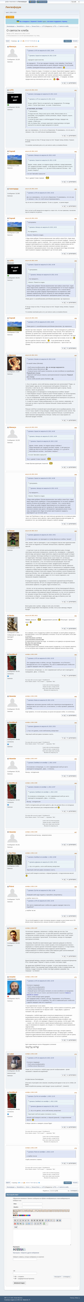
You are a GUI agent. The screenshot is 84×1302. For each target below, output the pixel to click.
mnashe (12, 977)
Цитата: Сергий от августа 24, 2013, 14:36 (41, 264)
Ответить (68, 41)
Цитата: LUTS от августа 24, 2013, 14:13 (42, 99)
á (13, 1217)
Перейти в (46, 1190)
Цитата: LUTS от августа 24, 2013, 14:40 (41, 322)
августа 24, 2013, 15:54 (31, 474)
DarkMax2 (13, 654)
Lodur (11, 1054)
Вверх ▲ (77, 1297)
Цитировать (71, 83)
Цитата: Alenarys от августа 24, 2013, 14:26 (41, 155)
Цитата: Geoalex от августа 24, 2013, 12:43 (41, 359)
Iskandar (12, 696)
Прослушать (16, 1253)
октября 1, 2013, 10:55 (31, 696)
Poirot (11, 886)
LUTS (54, 26)
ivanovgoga (13, 189)
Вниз (7, 41)
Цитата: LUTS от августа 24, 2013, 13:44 (41, 50)
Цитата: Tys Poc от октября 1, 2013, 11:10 (41, 1096)
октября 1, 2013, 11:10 (31, 853)
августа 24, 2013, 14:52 (31, 318)
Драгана (12, 355)
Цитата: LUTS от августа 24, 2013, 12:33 (41, 658)
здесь (44, 21)
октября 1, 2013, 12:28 (31, 976)
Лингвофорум (13, 7)
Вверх (8, 1182)
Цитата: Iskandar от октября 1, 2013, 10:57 (41, 787)
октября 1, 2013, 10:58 (31, 783)
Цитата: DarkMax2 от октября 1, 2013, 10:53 (42, 762)
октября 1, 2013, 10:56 (31, 722)
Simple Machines (18, 1297)
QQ (63, 83)
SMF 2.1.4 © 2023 (8, 1297)
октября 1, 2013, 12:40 (31, 1147)
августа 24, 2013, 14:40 (31, 260)
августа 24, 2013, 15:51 (31, 355)
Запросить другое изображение (30, 1253)
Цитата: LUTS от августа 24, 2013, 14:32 (41, 193)
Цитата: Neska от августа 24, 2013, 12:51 (41, 700)
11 (36, 41)
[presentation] (28, 1265)
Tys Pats (12, 853)
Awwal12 (12, 928)
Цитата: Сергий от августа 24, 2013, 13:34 (43, 55)
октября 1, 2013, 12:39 (31, 1092)
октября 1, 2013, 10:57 (31, 758)
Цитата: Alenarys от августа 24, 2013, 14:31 (43, 227)
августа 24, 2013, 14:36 (31, 188)
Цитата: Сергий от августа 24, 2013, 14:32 (41, 431)
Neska (11, 615)
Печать (75, 41)
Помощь (72, 1297)
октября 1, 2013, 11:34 (31, 886)
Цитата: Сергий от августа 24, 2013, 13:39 (43, 160)
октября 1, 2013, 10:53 (31, 654)
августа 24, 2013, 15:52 (31, 427)
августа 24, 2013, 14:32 (31, 90)
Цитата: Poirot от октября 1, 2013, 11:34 (41, 1152)
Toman (11, 531)
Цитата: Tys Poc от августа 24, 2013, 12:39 (41, 890)
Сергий (12, 151)
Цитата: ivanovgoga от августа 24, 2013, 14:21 (42, 94)
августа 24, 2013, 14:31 (31, 46)
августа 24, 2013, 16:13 (31, 530)
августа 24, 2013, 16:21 (31, 615)
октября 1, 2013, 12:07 (31, 928)
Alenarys (12, 46)
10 (34, 41)
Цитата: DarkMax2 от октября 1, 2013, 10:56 (42, 857)
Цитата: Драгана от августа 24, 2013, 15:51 (42, 535)
